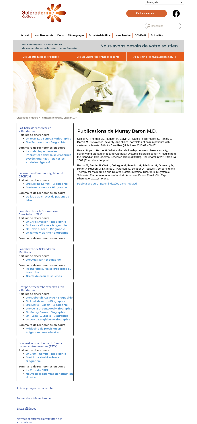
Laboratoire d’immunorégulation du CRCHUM (41, 174)
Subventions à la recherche (34, 398)
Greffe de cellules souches (44, 276)
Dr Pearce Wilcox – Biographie (46, 225)
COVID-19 (141, 35)
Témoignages (76, 35)
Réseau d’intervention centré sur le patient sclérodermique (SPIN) (41, 344)
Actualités (157, 35)
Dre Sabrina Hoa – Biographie (45, 142)
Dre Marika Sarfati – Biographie (47, 183)
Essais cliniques (26, 409)
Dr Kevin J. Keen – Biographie (45, 229)
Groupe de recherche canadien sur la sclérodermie (42, 288)
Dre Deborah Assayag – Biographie (49, 297)
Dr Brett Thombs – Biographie (46, 353)
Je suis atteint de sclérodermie (41, 56)
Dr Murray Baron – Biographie (45, 312)
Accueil (25, 35)
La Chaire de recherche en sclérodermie (35, 129)
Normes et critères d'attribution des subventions (39, 420)
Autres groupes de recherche (35, 388)
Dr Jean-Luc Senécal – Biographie (48, 138)
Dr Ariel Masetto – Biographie (45, 301)
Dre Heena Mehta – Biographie (46, 187)
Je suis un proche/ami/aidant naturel (155, 56)
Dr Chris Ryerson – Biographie (46, 221)
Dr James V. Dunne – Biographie (47, 232)
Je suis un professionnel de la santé (98, 56)
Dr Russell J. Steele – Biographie (47, 315)
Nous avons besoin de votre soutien (139, 46)
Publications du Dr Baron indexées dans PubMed (107, 183)
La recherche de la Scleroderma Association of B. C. (38, 212)
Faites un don (146, 13)
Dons (60, 35)
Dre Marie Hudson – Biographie (47, 305)
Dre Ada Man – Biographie (43, 259)
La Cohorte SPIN (37, 370)
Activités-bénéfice (99, 35)
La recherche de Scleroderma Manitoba (37, 250)
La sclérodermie (43, 35)
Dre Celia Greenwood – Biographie (49, 308)
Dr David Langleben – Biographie (48, 319)
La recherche (122, 35)
